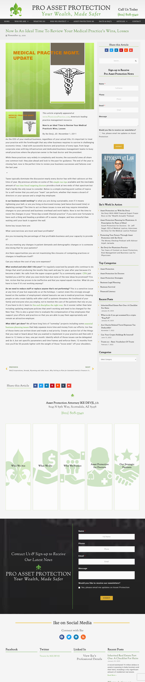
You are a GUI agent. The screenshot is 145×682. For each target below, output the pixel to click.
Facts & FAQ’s (105, 21)
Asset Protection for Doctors (112, 274)
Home (7, 21)
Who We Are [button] (22, 21)
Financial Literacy (107, 292)
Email (102, 106)
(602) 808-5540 (128, 14)
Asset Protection (107, 270)
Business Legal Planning (110, 283)
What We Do (39, 21)
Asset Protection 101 (84, 21)
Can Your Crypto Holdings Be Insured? (117, 336)
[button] (35, 386)
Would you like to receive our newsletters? (117, 131)
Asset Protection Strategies (111, 279)
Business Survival (107, 288)
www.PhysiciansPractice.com (56, 117)
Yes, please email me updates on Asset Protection (105, 637)
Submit (119, 147)
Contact (136, 21)
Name (102, 84)
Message (103, 117)
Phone (101, 95)
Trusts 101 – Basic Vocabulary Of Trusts (117, 343)
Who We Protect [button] (59, 21)
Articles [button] (122, 21)
